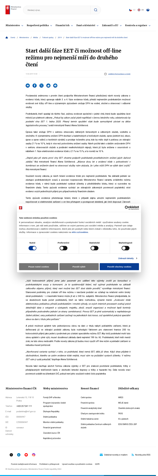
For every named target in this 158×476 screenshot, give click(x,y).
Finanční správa (87, 403)
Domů (13, 37)
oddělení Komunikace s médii (119, 74)
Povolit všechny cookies (119, 266)
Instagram (33, 454)
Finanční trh (62, 25)
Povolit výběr (79, 266)
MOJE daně (123, 403)
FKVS (120, 413)
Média (35, 38)
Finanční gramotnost (52, 427)
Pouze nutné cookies (38, 266)
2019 (60, 38)
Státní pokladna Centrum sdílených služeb (96, 426)
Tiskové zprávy (47, 38)
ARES (120, 397)
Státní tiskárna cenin (90, 419)
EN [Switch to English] (140, 9)
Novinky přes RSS (141, 455)
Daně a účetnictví (85, 25)
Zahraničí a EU (110, 25)
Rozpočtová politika (38, 25)
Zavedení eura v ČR (51, 433)
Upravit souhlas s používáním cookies (77, 464)
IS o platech (123, 419)
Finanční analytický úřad (91, 408)
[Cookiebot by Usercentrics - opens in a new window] (127, 208)
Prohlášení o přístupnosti (49, 464)
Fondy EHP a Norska (51, 397)
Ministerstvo (13, 25)
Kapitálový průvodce (52, 438)
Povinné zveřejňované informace (24, 464)
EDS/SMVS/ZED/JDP (127, 424)
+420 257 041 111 (24, 406)
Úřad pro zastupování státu (92, 413)
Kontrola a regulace (136, 25)
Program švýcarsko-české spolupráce (54, 404)
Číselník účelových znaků (129, 408)
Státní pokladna (50, 417)
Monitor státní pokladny (53, 422)
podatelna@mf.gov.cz (26, 411)
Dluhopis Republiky (51, 411)
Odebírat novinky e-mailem (114, 455)
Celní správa (86, 397)
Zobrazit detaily (126, 258)
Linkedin (18, 454)
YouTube (26, 454)
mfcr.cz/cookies (80, 232)
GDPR (97, 464)
